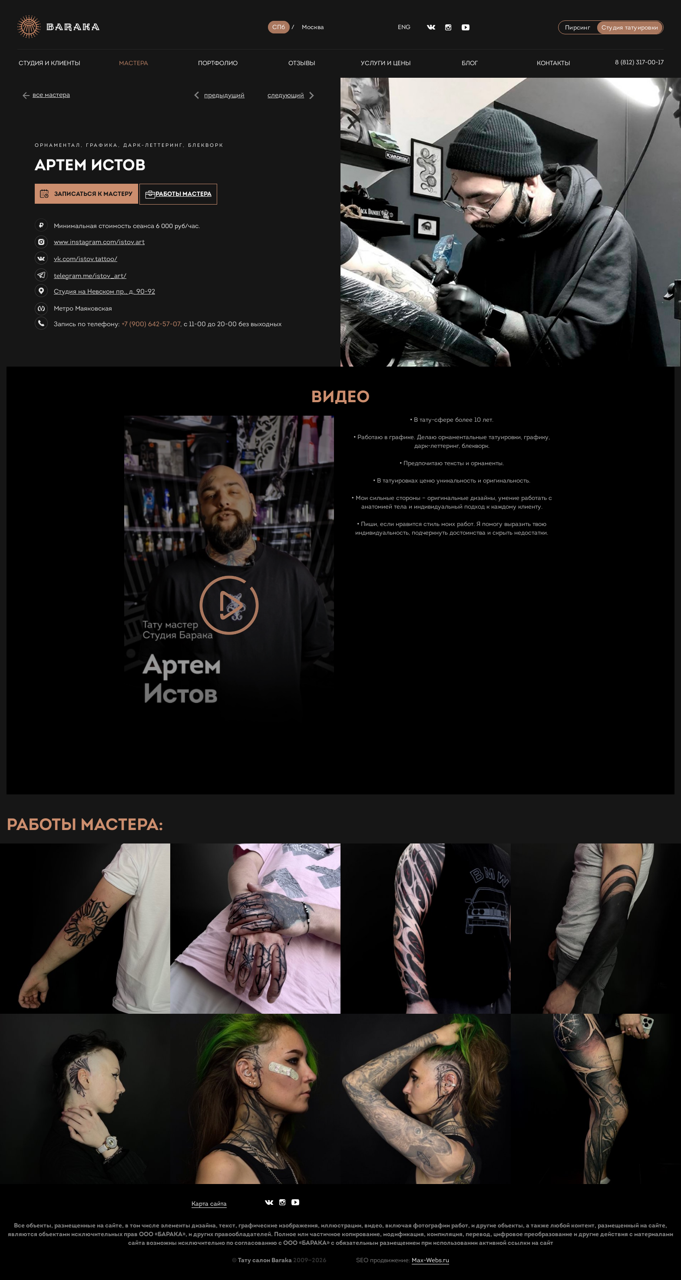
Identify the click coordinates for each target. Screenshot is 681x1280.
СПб (278, 27)
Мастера (133, 63)
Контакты (553, 63)
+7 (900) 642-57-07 (151, 324)
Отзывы (301, 63)
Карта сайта (209, 1204)
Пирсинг (577, 27)
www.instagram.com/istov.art (99, 242)
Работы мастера (178, 194)
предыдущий (224, 95)
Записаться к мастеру (93, 194)
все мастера (51, 95)
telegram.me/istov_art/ (90, 276)
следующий (286, 95)
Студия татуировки (630, 27)
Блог (470, 63)
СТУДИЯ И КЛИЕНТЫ (49, 63)
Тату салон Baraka (265, 1260)
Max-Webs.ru (430, 1260)
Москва (313, 27)
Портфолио (218, 63)
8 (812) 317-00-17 (639, 62)
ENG (404, 27)
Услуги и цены (386, 63)
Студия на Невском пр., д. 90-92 (104, 291)
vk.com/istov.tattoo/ (85, 259)
